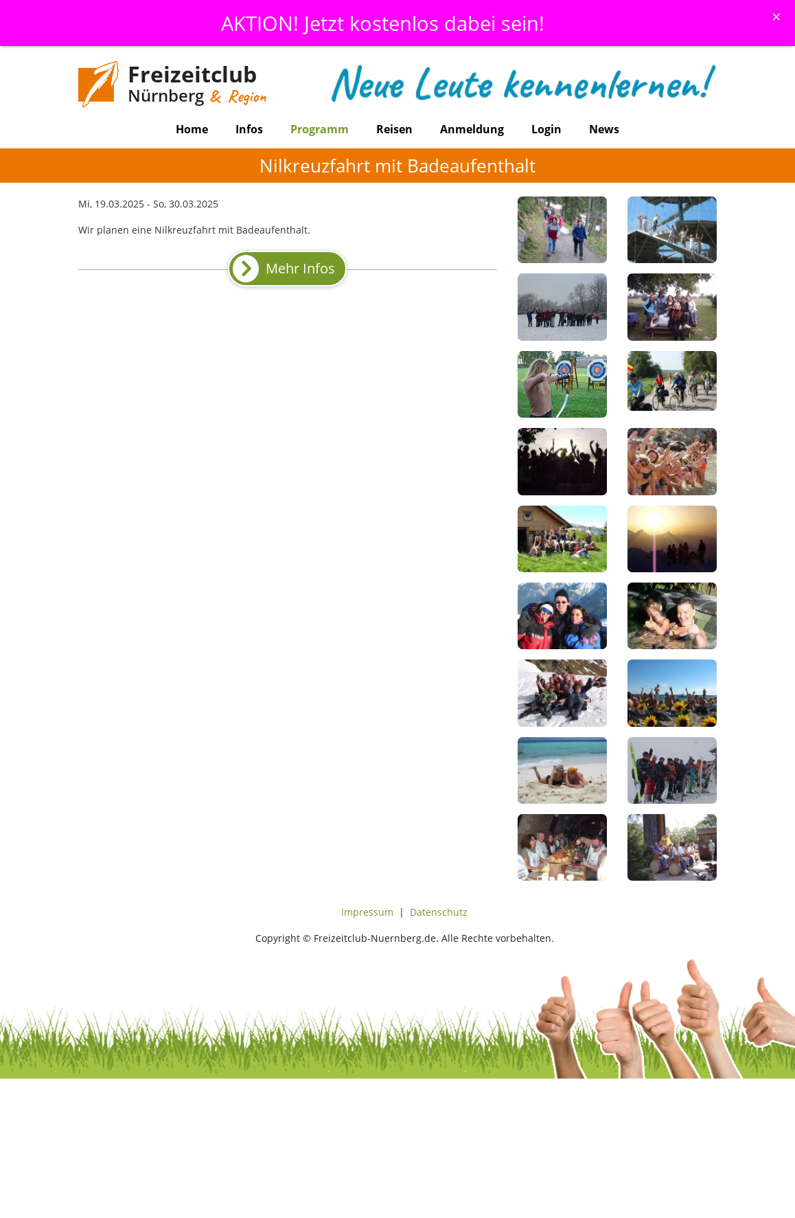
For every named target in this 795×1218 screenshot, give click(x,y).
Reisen (394, 129)
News (604, 129)
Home (192, 129)
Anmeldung (472, 129)
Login (546, 129)
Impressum (367, 911)
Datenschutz (439, 911)
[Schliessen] (776, 16)
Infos (249, 129)
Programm (319, 129)
